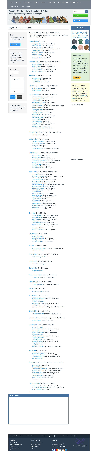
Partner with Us (35, 446)
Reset (19, 97)
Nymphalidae (34, 94)
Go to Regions (15, 44)
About (18, 2)
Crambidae (33, 325)
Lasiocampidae (34, 383)
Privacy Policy (49, 436)
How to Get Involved (36, 443)
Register (33, 448)
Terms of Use (40, 436)
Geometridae (34, 362)
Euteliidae (32, 234)
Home (11, 2)
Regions (43, 2)
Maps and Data (63, 2)
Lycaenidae (33, 86)
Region (12, 76)
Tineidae (32, 246)
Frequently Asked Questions (15, 449)
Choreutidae (33, 282)
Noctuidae (33, 172)
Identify (36, 2)
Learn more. (62, 446)
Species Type (14, 70)
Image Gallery (51, 2)
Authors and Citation (16, 444)
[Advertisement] (38, 410)
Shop (22, 6)
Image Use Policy (60, 436)
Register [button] (77, 20)
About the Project (15, 443)
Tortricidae (33, 295)
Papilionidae (33, 62)
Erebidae (32, 213)
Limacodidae (33, 318)
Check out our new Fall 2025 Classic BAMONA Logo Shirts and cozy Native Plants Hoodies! (80, 34)
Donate (28, 6)
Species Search (14, 6)
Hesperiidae (33, 41)
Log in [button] (76, 15)
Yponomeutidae (35, 275)
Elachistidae (33, 261)
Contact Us (70, 436)
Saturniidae (33, 139)
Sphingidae (33, 153)
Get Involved (27, 2)
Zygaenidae (33, 311)
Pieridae (32, 75)
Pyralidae (32, 350)
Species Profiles (75, 2)
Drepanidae (33, 132)
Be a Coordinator (36, 444)
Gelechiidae (33, 268)
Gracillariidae (34, 254)
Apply (12, 97)
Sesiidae (32, 288)
